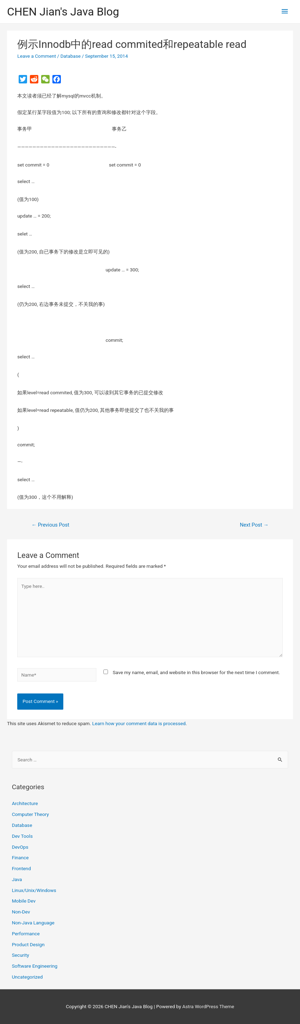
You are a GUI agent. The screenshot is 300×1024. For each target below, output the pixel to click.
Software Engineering (35, 966)
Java (17, 879)
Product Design (28, 944)
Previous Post (50, 525)
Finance (20, 857)
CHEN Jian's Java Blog (63, 11)
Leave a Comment (36, 56)
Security (20, 955)
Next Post (254, 525)
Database (70, 56)
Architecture (25, 803)
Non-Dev (21, 912)
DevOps (20, 847)
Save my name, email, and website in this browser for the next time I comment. (196, 672)
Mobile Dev (24, 901)
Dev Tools (22, 836)
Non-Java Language (33, 922)
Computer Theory (30, 814)
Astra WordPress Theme (208, 1006)
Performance (26, 933)
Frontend (21, 868)
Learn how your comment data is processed (139, 723)
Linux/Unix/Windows (34, 890)
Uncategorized (27, 977)
